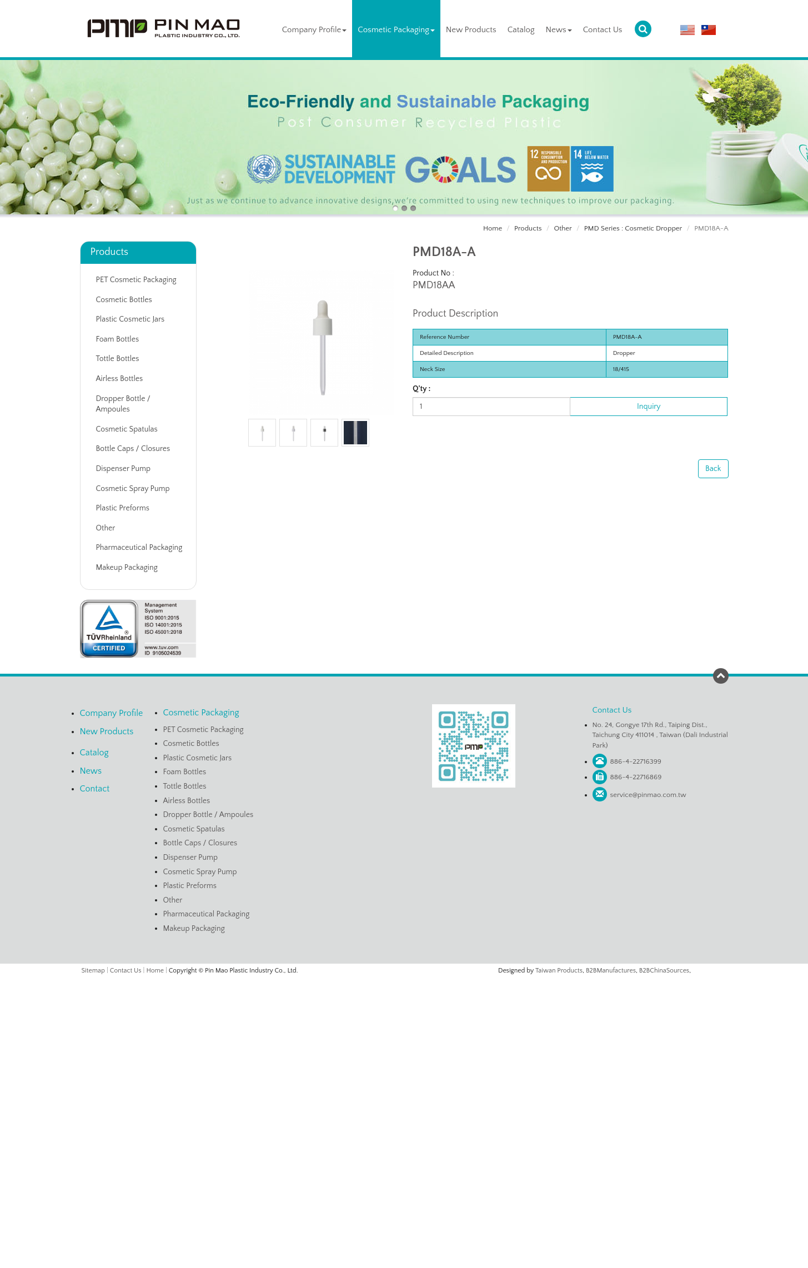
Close (404, 983)
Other (562, 228)
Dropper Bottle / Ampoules (123, 404)
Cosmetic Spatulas (127, 429)
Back (713, 468)
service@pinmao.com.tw (648, 795)
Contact (95, 789)
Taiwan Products (559, 970)
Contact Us (603, 29)
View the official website (427, 1084)
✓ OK (536, 1262)
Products (527, 228)
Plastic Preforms (122, 508)
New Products (471, 29)
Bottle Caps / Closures (133, 448)
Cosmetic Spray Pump (133, 488)
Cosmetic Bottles (124, 299)
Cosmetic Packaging (396, 29)
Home (492, 228)
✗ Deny (404, 1017)
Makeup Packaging (127, 567)
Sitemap (93, 970)
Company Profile (314, 29)
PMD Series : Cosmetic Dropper (633, 228)
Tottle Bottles (117, 358)
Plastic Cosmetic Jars (130, 319)
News (559, 29)
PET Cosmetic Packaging (136, 279)
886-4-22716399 (636, 761)
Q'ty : (421, 388)
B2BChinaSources (664, 970)
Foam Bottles (117, 339)
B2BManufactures (611, 970)
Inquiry (648, 406)
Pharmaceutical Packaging (139, 547)
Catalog (521, 29)
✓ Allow (404, 1005)
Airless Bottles (119, 378)
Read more (362, 1084)
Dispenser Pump (123, 468)
